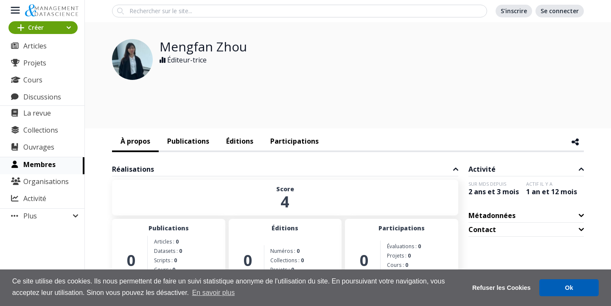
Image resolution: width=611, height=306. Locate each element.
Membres (39, 164)
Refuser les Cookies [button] (501, 287)
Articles (35, 46)
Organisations (46, 181)
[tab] (135, 142)
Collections (40, 130)
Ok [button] (569, 287)
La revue (37, 113)
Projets (34, 63)
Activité (34, 198)
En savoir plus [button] (213, 292)
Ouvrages (38, 147)
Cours (32, 80)
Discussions (42, 97)
